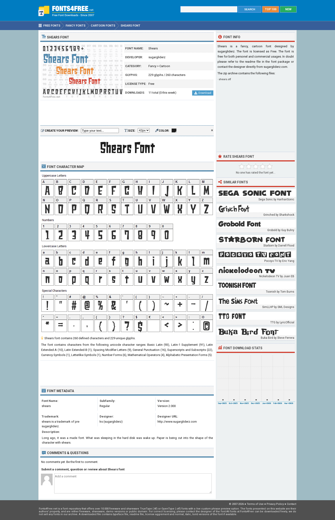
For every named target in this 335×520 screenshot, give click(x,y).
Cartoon (164, 66)
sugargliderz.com (275, 66)
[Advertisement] (127, 113)
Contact (291, 504)
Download (202, 93)
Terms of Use (255, 504)
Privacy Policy (275, 504)
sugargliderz (156, 57)
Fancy (152, 66)
